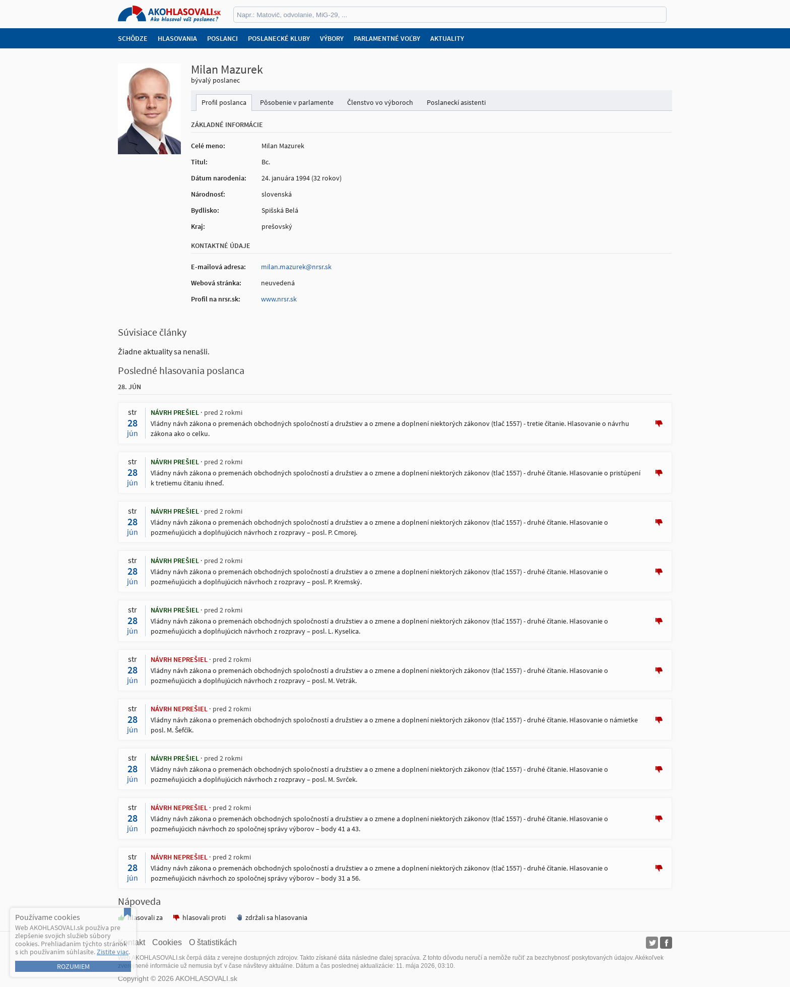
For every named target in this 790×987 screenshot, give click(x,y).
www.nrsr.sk (279, 298)
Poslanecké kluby (279, 38)
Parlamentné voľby (387, 38)
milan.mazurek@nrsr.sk (296, 266)
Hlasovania (177, 38)
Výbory (332, 38)
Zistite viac (112, 951)
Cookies (167, 942)
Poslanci (222, 38)
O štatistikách (213, 942)
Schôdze (133, 38)
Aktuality (447, 38)
